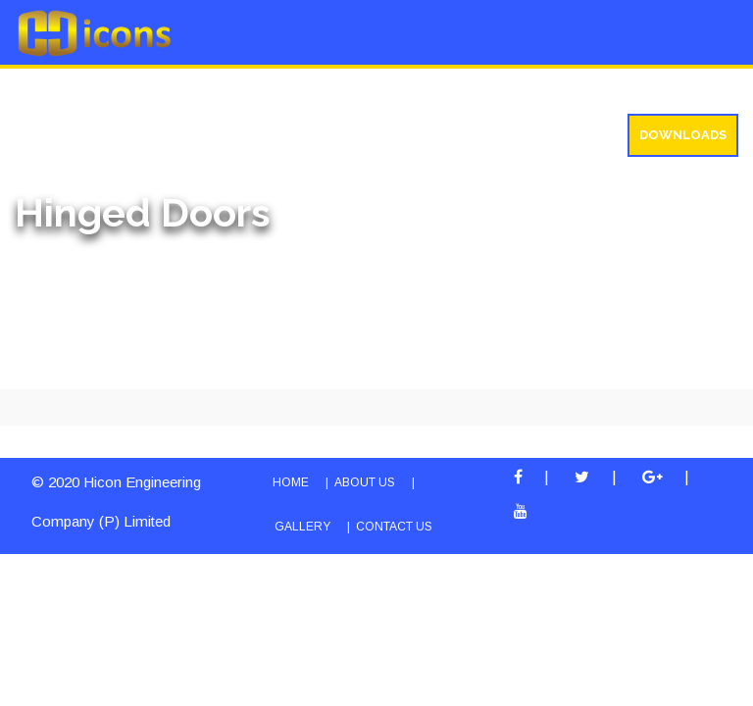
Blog (424, 89)
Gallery (345, 89)
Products (157, 89)
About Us (54, 89)
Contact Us (394, 526)
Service (255, 89)
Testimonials (524, 89)
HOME (291, 482)
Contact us (649, 89)
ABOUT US (364, 482)
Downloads (683, 134)
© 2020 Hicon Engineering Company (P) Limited (116, 502)
